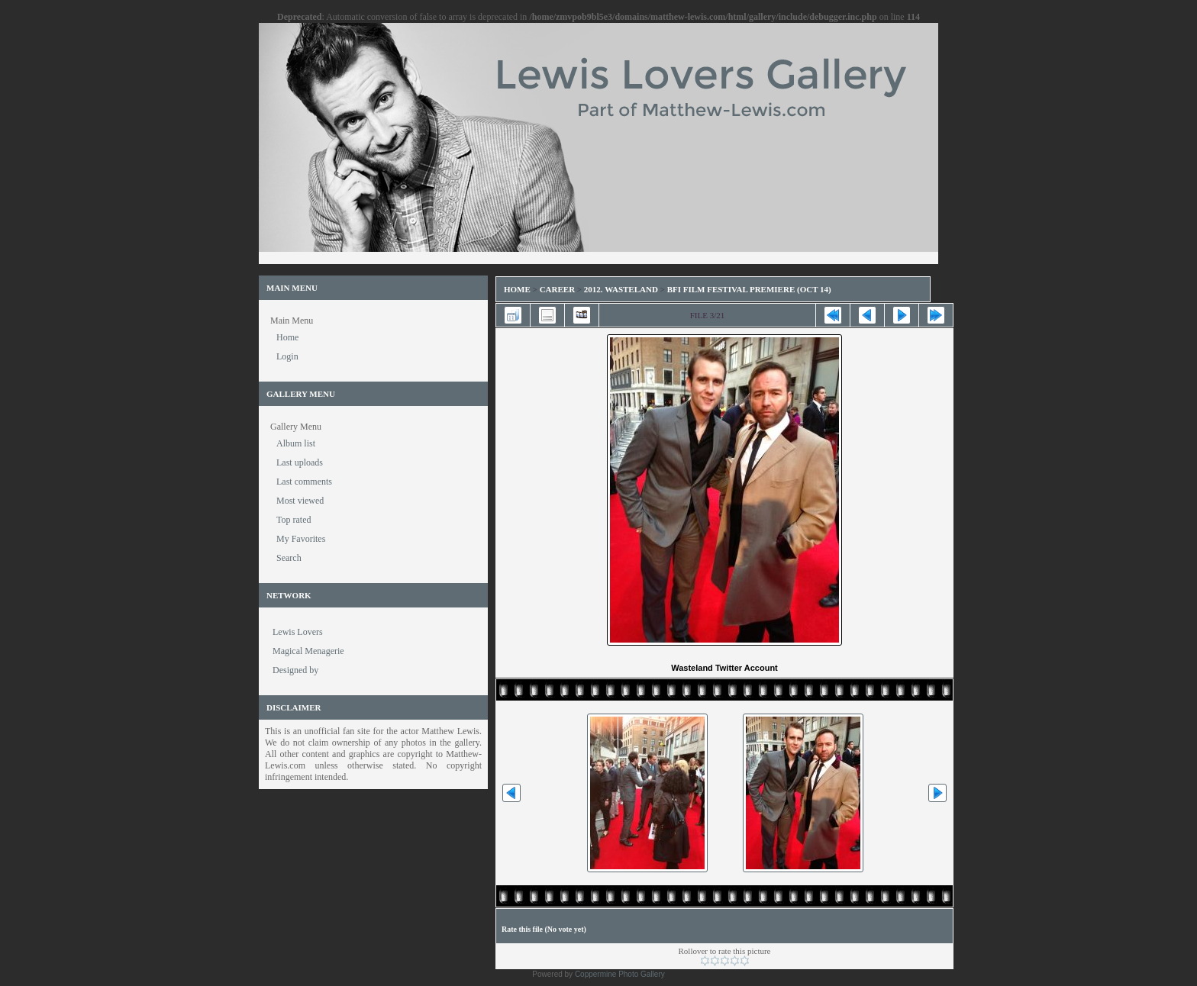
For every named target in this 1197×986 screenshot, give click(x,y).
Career (557, 289)
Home (517, 289)
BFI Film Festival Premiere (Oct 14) (749, 289)
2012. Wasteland (621, 289)
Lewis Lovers (298, 632)
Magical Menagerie (308, 651)
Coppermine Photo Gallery (620, 974)
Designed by (295, 670)
